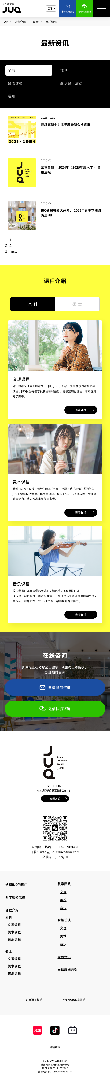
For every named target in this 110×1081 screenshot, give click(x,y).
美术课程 (14, 932)
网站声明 (55, 1047)
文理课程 (14, 924)
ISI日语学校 (34, 1000)
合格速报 (15, 83)
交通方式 (55, 798)
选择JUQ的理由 (16, 884)
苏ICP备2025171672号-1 (55, 1068)
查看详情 (80, 410)
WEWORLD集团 (75, 1000)
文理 (63, 892)
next (13, 251)
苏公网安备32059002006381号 (55, 1071)
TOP (63, 70)
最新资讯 (64, 957)
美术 (63, 900)
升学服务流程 (15, 897)
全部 (11, 70)
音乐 (63, 908)
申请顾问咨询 (55, 687)
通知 (11, 96)
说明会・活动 (71, 83)
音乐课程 (14, 939)
